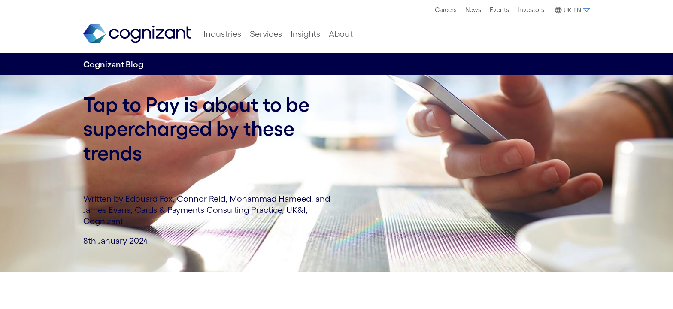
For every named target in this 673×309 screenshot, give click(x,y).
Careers (446, 9)
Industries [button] (222, 34)
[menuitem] (445, 9)
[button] (571, 10)
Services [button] (266, 34)
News (473, 9)
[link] (137, 34)
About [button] (341, 34)
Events (499, 9)
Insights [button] (305, 34)
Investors (531, 9)
